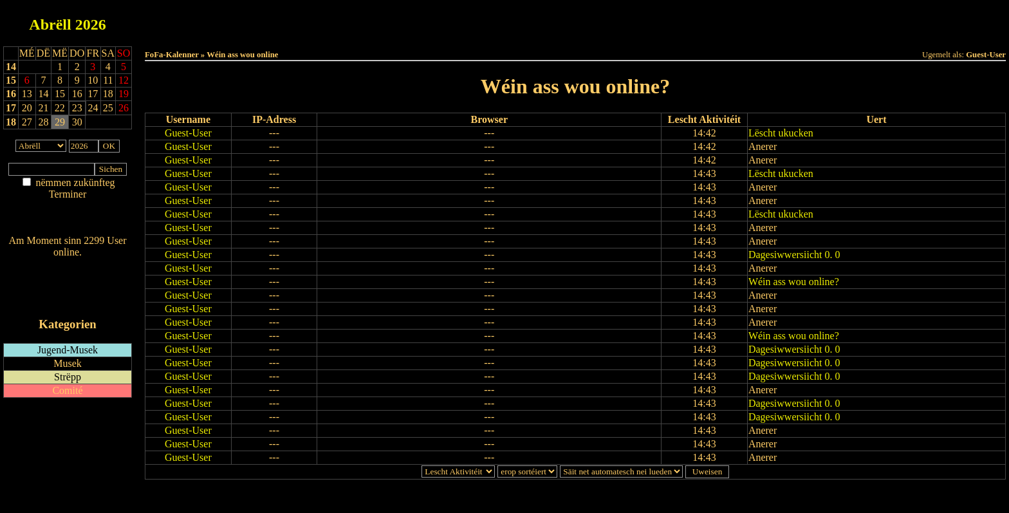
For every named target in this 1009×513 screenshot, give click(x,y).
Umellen (575, 32)
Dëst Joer (647, 20)
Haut (431, 20)
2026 (90, 24)
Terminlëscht (720, 20)
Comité (67, 390)
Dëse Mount (575, 20)
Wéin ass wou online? (793, 281)
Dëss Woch (503, 20)
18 (11, 122)
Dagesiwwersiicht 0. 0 (794, 254)
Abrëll (50, 24)
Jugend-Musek (67, 349)
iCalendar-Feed (67, 299)
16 (11, 93)
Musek (67, 363)
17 (11, 107)
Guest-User (188, 132)
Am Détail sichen (68, 206)
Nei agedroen (67, 219)
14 (11, 66)
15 (11, 80)
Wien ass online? (67, 264)
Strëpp (67, 376)
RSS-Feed (67, 287)
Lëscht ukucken (780, 132)
